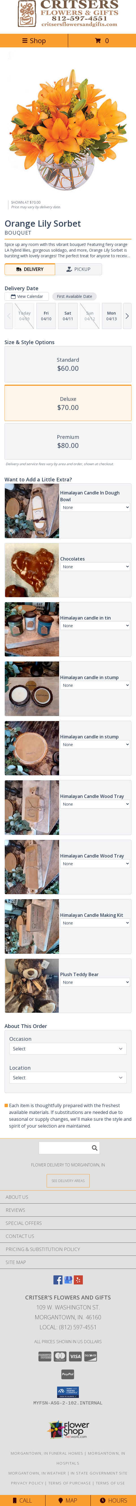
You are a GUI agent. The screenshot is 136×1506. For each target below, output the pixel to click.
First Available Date (74, 296)
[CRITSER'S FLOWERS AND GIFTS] (68, 25)
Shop (34, 40)
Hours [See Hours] (113, 1500)
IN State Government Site (99, 1473)
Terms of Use (110, 1483)
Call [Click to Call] (22, 1500)
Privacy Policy (27, 1483)
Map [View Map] (68, 1500)
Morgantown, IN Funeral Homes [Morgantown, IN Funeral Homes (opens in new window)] (47, 1453)
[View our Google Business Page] (68, 1282)
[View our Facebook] (57, 1282)
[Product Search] (69, 1147)
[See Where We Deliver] (68, 1180)
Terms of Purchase (69, 1483)
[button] (68, 1392)
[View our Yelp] (78, 1282)
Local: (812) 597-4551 (68, 1327)
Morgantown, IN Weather (37, 1473)
